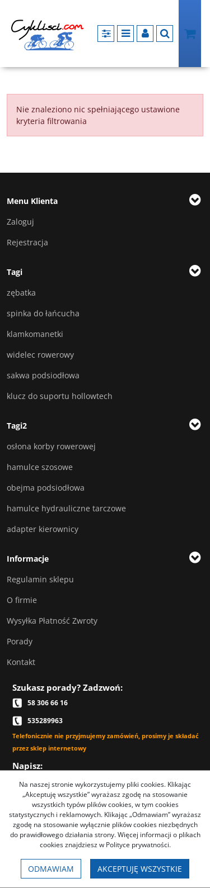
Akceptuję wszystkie (139, 868)
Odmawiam (51, 868)
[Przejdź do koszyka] (190, 33)
